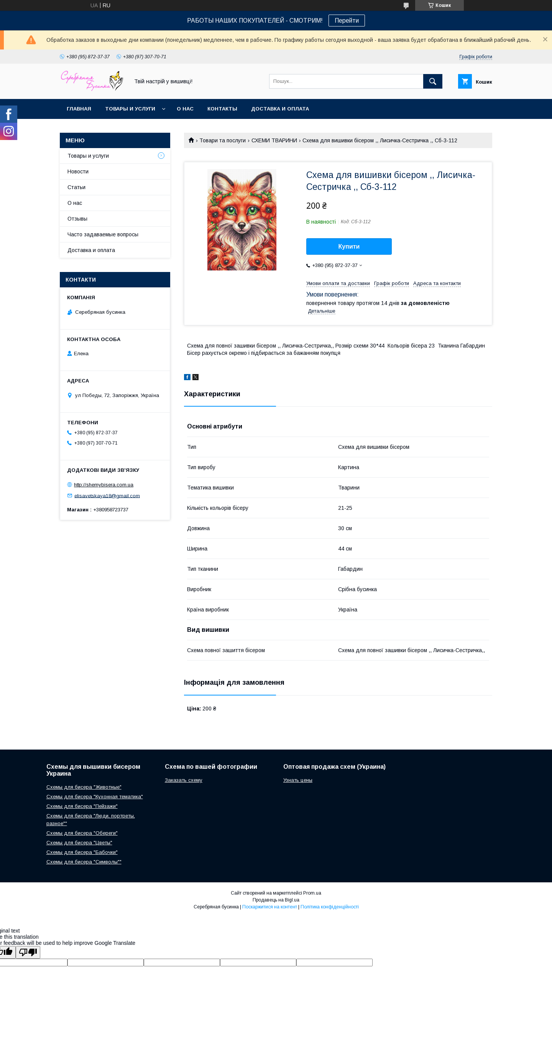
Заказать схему (183, 780)
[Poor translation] (28, 952)
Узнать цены (297, 780)
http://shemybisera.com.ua (103, 485)
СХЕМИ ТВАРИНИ (274, 140)
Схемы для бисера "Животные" (84, 787)
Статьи (76, 187)
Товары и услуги (130, 109)
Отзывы (77, 219)
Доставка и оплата (280, 109)
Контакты (222, 109)
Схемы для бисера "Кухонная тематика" (94, 796)
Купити (349, 246)
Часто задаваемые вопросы (102, 234)
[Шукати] (432, 81)
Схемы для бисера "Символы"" (84, 862)
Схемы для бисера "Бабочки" (82, 852)
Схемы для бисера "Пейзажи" (82, 806)
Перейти (347, 20)
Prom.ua (312, 893)
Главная (79, 109)
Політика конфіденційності (330, 907)
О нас (185, 109)
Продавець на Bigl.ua (276, 900)
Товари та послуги (222, 140)
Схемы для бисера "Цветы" (79, 842)
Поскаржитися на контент (269, 907)
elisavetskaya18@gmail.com (107, 495)
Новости (78, 171)
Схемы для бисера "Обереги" (82, 833)
